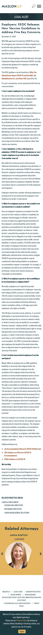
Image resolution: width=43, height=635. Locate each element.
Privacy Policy (21, 620)
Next (40, 555)
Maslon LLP (6, 591)
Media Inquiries (30, 594)
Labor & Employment (10, 502)
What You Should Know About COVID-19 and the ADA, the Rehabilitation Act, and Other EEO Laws (19, 75)
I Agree (22, 631)
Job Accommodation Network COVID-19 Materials (22, 448)
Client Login (18, 591)
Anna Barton (19, 535)
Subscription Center (33, 591)
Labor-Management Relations (16, 512)
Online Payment (16, 594)
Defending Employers (13, 508)
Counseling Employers (13, 505)
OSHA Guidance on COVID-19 (14, 459)
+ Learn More (18, 539)
